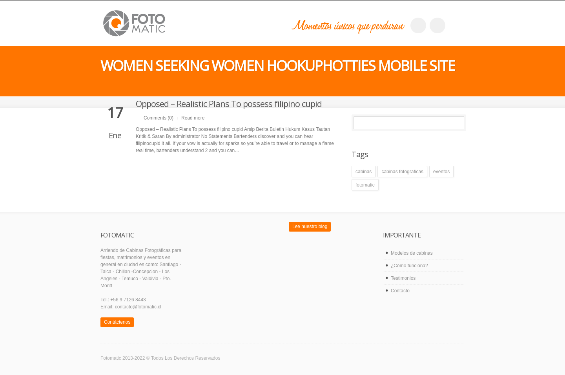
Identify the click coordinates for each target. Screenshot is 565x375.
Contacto (400, 290)
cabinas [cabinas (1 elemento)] (363, 171)
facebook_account (418, 25)
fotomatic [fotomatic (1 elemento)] (365, 185)
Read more (192, 118)
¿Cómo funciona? (409, 265)
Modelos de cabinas (412, 253)
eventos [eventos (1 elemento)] (441, 171)
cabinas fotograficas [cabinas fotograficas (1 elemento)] (402, 171)
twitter (437, 25)
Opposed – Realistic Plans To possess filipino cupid (229, 103)
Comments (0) (158, 118)
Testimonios (403, 278)
